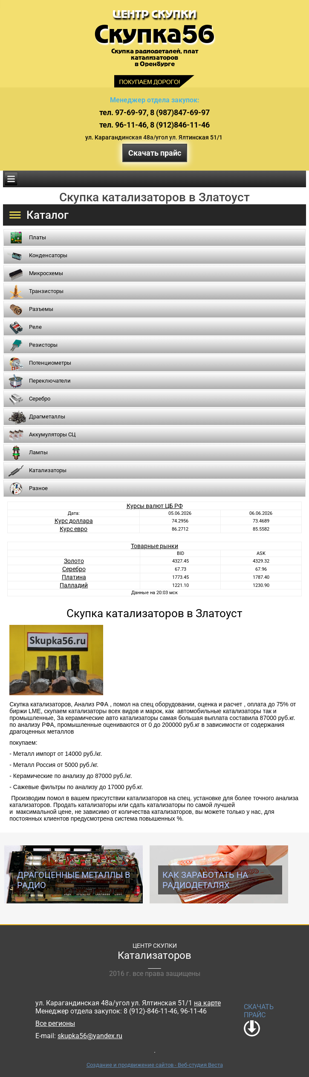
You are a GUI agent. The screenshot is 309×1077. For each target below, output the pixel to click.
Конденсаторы (48, 255)
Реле (35, 327)
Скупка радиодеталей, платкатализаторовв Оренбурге (154, 57)
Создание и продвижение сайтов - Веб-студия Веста (155, 1065)
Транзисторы (46, 291)
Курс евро (73, 528)
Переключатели (50, 380)
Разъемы (41, 309)
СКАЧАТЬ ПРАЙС (259, 1011)
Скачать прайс (154, 152)
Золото (74, 560)
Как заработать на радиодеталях (205, 880)
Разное (38, 488)
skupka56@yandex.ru (90, 1036)
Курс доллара (74, 520)
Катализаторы (47, 470)
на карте (207, 1003)
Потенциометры (50, 363)
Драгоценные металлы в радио (73, 880)
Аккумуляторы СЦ (52, 434)
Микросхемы (46, 273)
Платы (37, 237)
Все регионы (55, 1023)
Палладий (74, 585)
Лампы (38, 452)
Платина (74, 577)
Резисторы (43, 345)
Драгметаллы (47, 416)
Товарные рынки (154, 546)
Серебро (39, 398)
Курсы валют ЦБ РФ (155, 505)
